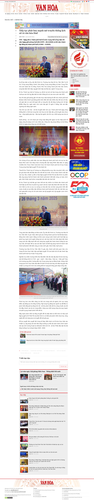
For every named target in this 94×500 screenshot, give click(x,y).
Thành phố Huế (24, 350)
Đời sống (45, 13)
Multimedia (86, 13)
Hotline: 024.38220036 (64, 1)
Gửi (72, 85)
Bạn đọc (70, 13)
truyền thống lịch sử (25, 353)
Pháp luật (66, 13)
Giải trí (41, 13)
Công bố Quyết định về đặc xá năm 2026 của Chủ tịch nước (43, 452)
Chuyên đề (61, 13)
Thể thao (25, 13)
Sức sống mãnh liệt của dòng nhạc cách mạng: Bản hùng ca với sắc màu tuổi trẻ (35, 377)
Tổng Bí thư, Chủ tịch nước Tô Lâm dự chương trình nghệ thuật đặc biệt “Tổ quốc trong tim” (47, 422)
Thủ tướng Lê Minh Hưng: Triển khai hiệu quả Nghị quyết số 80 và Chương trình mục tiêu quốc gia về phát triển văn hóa (47, 460)
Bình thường (75, 81)
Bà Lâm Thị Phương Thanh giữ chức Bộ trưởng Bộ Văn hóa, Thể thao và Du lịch (82, 94)
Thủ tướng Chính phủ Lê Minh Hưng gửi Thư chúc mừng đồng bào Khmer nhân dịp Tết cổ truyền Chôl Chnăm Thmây (46, 406)
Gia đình (32, 13)
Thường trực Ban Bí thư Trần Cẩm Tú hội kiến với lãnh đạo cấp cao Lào (46, 444)
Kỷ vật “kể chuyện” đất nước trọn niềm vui (59, 375)
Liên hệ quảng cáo (75, 1)
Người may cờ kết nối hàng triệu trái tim (31, 386)
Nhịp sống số (75, 13)
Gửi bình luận (64, 366)
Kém (73, 82)
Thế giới (82, 13)
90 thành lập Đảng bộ (49, 350)
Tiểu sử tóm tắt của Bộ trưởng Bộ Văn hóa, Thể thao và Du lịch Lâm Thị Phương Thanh (82, 121)
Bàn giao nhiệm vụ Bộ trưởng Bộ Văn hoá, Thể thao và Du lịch (43, 437)
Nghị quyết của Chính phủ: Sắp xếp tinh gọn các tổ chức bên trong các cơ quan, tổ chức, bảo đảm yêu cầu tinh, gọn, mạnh (82, 112)
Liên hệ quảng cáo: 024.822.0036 (39, 496)
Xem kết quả (77, 85)
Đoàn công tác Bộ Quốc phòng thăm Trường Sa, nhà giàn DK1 (43, 398)
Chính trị (8, 13)
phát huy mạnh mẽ (61, 350)
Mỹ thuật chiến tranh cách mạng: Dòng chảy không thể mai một (39, 389)
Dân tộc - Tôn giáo (55, 13)
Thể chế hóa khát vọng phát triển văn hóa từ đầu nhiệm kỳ (42, 429)
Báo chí (16, 13)
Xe (79, 13)
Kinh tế (49, 13)
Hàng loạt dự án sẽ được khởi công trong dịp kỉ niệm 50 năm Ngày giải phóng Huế (46, 340)
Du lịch (28, 13)
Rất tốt (74, 79)
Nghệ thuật (37, 13)
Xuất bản (20, 13)
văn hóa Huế (36, 353)
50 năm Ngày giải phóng (36, 350)
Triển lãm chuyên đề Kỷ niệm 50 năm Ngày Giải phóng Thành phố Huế (43, 334)
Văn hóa (12, 13)
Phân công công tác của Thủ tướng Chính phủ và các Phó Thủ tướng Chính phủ (47, 414)
